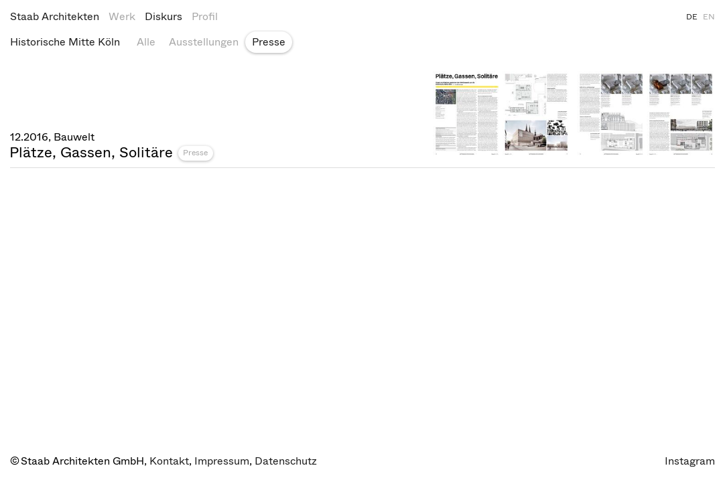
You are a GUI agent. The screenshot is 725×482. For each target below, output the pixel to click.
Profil (205, 16)
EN (709, 17)
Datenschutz (286, 461)
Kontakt (169, 461)
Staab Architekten (54, 16)
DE (692, 17)
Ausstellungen (204, 42)
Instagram (690, 461)
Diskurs (163, 16)
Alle (146, 42)
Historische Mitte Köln (65, 42)
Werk (122, 16)
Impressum (221, 461)
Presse (268, 42)
